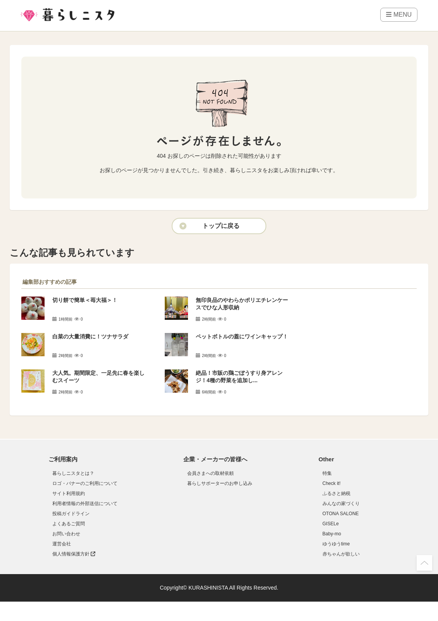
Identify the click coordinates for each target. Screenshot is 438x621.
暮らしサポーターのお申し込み (219, 483)
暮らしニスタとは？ (73, 473)
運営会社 (61, 544)
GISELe (330, 523)
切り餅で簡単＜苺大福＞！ (84, 300)
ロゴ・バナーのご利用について (84, 483)
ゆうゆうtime (336, 544)
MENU (399, 14)
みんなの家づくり (341, 503)
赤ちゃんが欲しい (341, 554)
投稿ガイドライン (71, 513)
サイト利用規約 (68, 493)
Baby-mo (331, 533)
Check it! (331, 483)
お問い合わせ (66, 533)
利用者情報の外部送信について (84, 503)
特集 (327, 473)
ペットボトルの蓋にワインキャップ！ (242, 336)
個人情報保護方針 (73, 554)
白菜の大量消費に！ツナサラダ (90, 336)
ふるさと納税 (336, 493)
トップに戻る (221, 226)
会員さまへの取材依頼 (210, 473)
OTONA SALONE (340, 513)
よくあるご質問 (68, 523)
